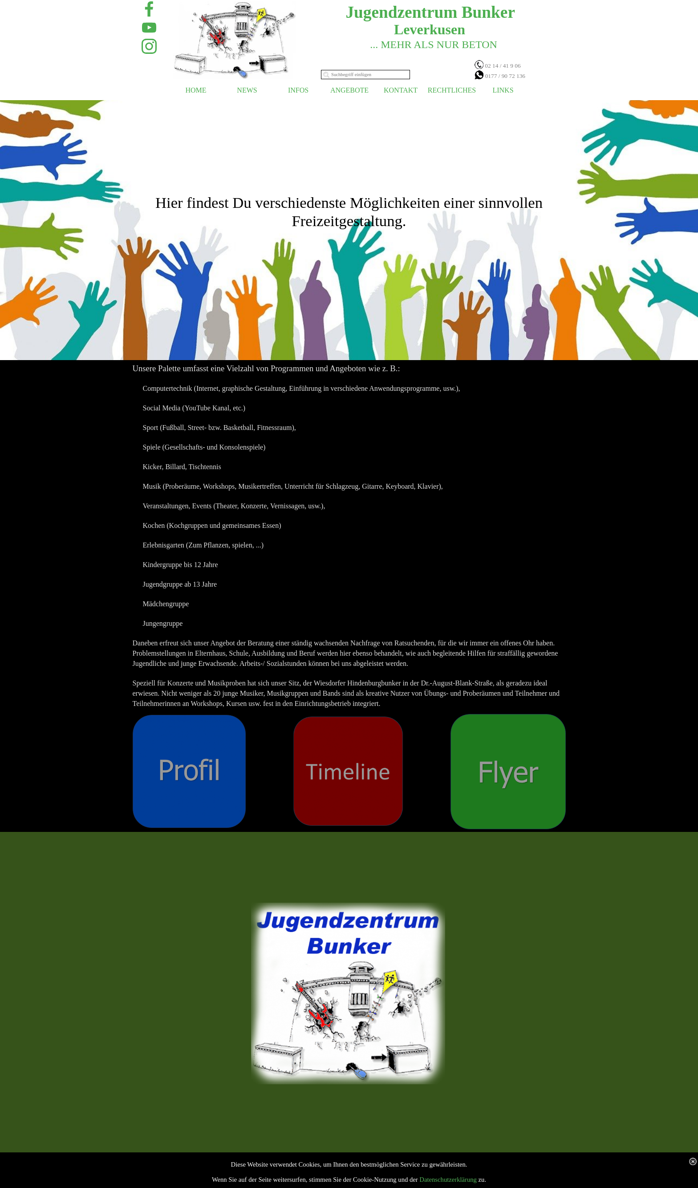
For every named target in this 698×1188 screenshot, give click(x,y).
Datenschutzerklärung (448, 1179)
